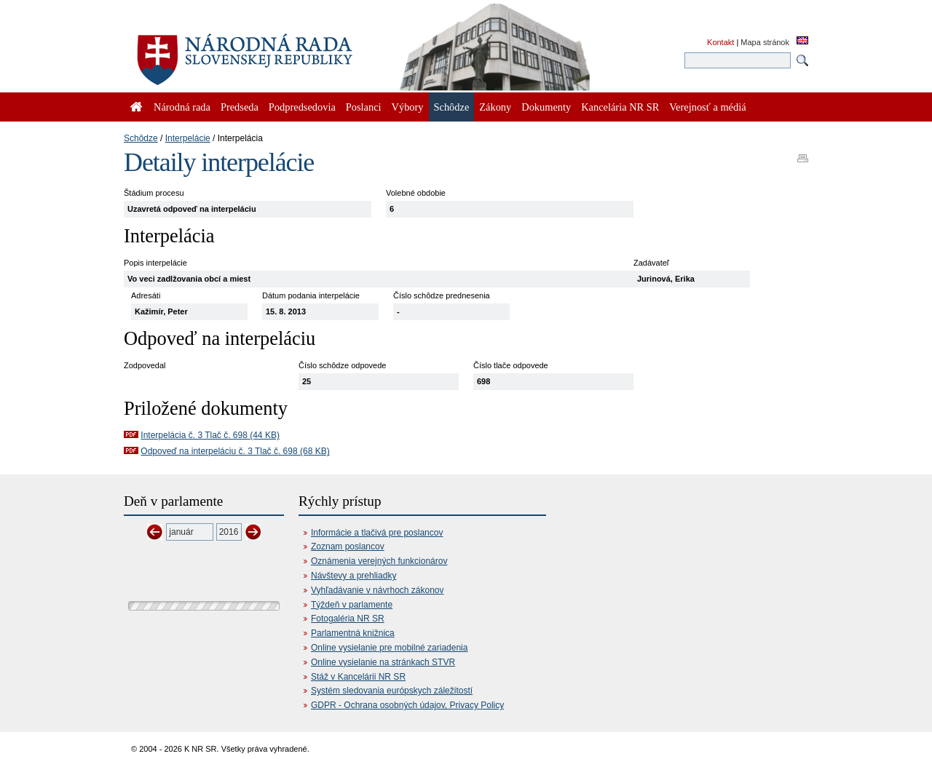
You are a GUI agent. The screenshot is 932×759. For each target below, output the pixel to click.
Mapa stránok (765, 42)
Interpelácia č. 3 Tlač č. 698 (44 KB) (210, 435)
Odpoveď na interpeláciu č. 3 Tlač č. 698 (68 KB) (235, 451)
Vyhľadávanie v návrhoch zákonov (377, 590)
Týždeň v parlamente (351, 605)
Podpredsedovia (302, 107)
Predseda (239, 107)
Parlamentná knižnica (353, 633)
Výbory (408, 107)
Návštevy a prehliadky (353, 576)
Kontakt (720, 42)
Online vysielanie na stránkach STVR (383, 662)
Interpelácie (187, 138)
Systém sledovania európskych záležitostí (392, 691)
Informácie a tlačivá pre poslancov (377, 533)
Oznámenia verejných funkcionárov (379, 561)
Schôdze (141, 138)
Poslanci (364, 107)
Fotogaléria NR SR (347, 618)
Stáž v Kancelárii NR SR (358, 677)
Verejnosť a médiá (707, 107)
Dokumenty (546, 107)
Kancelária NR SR (620, 107)
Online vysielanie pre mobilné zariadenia (389, 648)
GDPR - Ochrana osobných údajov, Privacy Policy (407, 705)
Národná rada (182, 107)
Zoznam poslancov (347, 546)
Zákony (495, 107)
